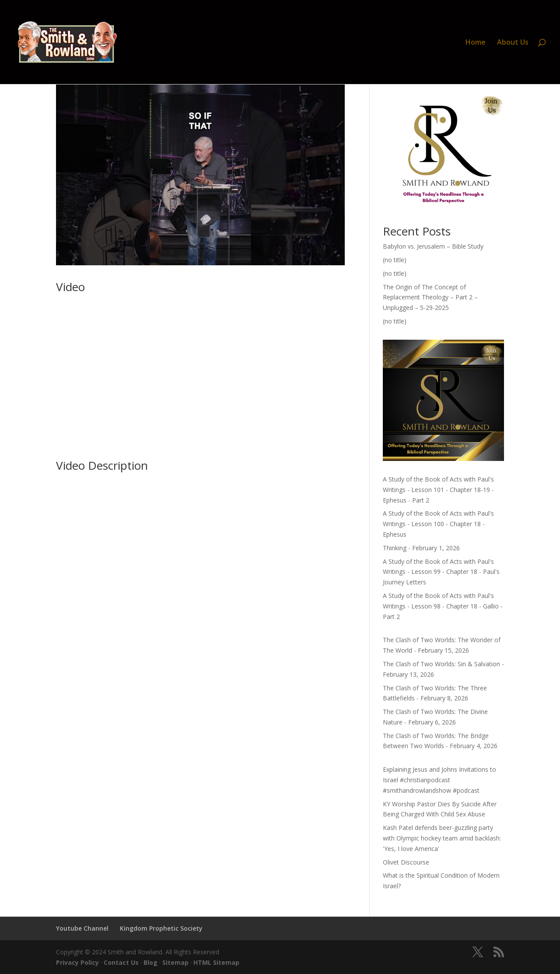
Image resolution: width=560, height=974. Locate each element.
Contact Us (121, 962)
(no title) (394, 260)
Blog (151, 962)
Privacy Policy (77, 962)
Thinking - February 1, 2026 (421, 548)
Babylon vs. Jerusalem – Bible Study (433, 246)
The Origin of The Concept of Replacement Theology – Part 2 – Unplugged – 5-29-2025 (430, 297)
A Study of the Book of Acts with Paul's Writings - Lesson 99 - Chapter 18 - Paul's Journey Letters (441, 572)
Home (476, 43)
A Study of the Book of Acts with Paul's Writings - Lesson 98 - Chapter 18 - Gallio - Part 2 (443, 606)
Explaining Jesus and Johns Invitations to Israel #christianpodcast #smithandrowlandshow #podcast (439, 780)
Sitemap (175, 962)
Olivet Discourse (406, 862)
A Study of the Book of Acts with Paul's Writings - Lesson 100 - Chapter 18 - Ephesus (438, 523)
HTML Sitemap (216, 962)
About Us (512, 43)
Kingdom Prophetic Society (161, 928)
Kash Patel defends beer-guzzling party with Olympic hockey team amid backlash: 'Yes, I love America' (442, 838)
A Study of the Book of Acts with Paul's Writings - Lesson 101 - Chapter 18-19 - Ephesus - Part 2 (438, 489)
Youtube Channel (82, 928)
